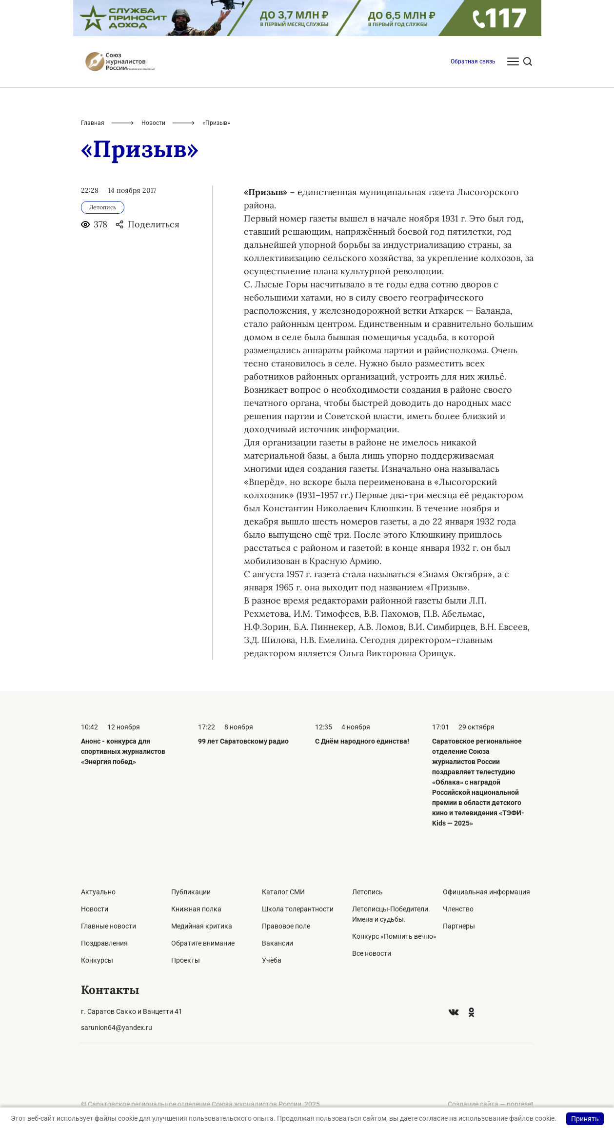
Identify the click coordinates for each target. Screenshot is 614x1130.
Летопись (367, 892)
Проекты (185, 960)
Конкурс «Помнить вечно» (394, 936)
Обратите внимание (203, 943)
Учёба (271, 960)
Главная (92, 123)
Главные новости (108, 926)
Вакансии (277, 943)
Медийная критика (201, 926)
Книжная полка (196, 909)
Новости (153, 123)
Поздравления (104, 943)
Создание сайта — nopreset (491, 1104)
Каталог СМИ (283, 892)
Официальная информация (486, 892)
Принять (585, 1119)
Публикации (191, 892)
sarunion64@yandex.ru (116, 1027)
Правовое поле (286, 926)
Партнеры (459, 926)
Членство (458, 909)
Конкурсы (97, 960)
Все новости (371, 953)
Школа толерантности (298, 909)
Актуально (98, 892)
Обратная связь (473, 61)
